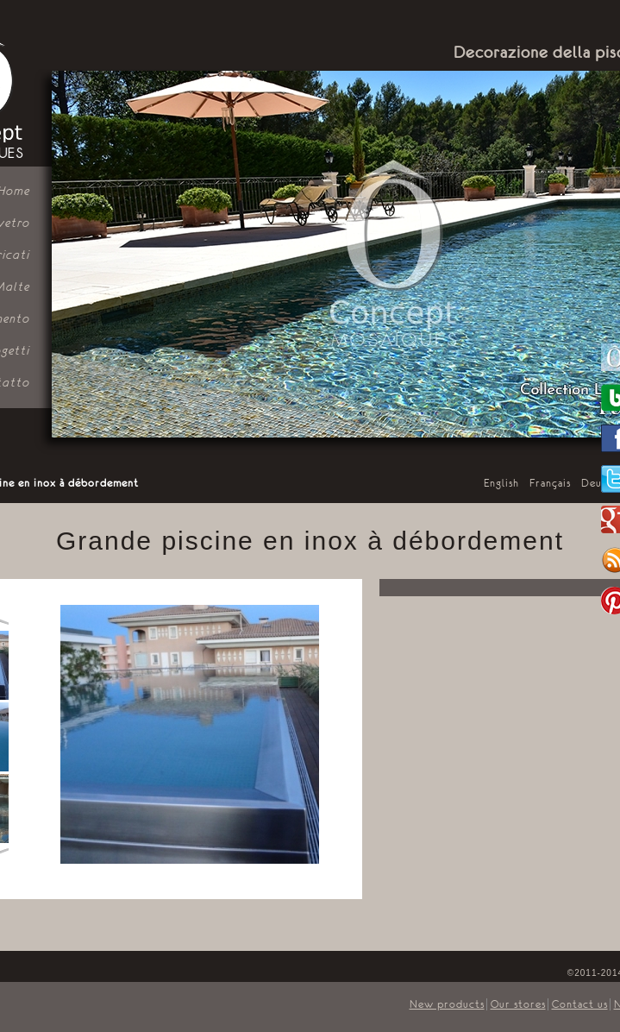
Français (550, 483)
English (501, 483)
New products (447, 1004)
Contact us (580, 1004)
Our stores (518, 1004)
